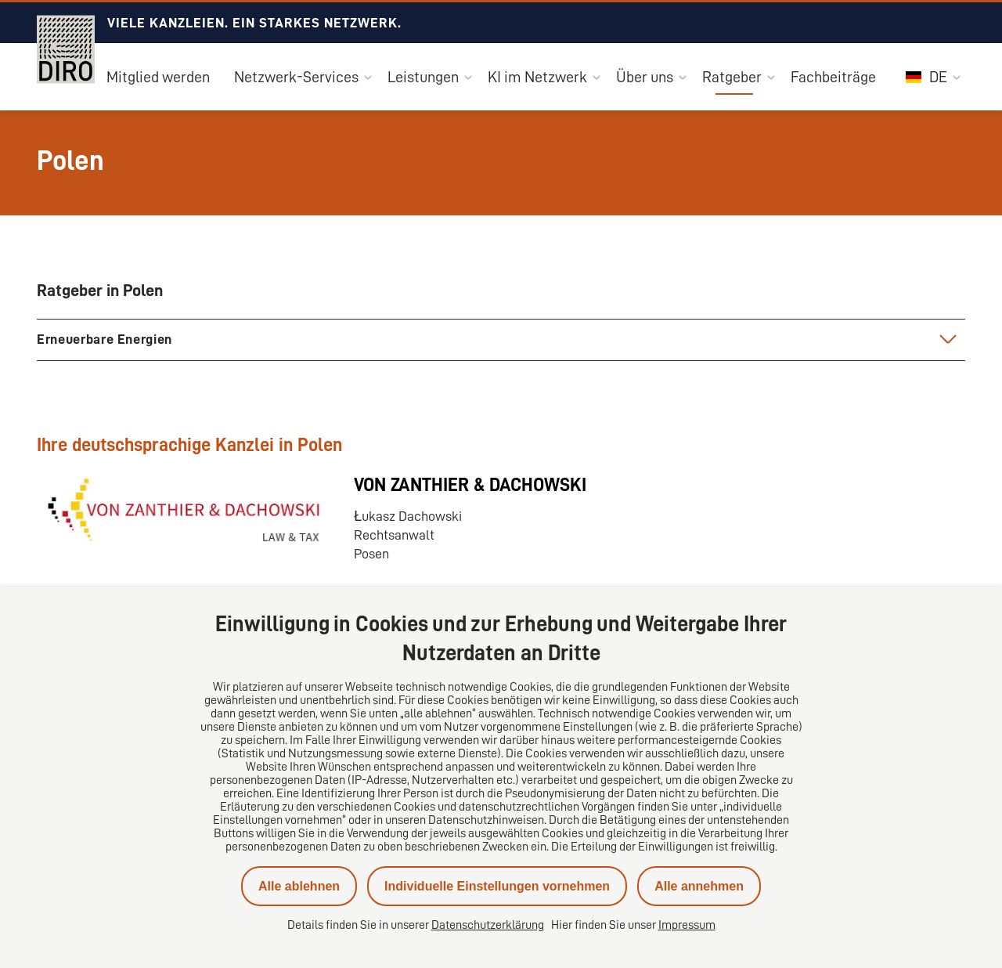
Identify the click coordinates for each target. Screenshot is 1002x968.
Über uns (644, 77)
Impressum (686, 925)
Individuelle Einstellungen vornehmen (497, 886)
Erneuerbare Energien (104, 339)
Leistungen (423, 77)
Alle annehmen (699, 886)
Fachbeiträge (833, 77)
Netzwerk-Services (296, 77)
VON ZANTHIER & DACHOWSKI (470, 484)
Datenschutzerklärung (487, 925)
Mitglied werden (158, 77)
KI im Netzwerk (537, 77)
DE (926, 77)
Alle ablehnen (299, 886)
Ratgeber (732, 77)
